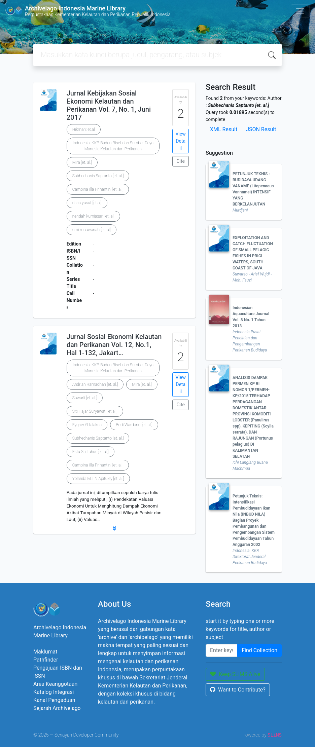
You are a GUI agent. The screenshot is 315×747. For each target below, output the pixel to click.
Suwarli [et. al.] (84, 398)
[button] (114, 528)
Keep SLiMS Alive (235, 674)
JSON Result (261, 129)
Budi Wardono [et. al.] (134, 424)
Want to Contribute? (238, 689)
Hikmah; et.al (83, 129)
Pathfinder (45, 660)
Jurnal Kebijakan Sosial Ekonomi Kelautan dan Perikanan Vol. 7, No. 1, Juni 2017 (109, 105)
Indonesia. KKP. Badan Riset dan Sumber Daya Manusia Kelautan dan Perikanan (113, 146)
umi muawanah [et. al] (91, 229)
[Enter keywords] (222, 650)
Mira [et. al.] (82, 162)
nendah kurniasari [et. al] (93, 216)
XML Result (223, 129)
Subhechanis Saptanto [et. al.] (98, 176)
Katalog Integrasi (53, 692)
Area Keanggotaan (55, 684)
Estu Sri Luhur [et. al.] (90, 451)
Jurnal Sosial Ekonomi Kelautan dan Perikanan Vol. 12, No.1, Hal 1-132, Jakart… (114, 345)
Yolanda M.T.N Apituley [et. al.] (98, 478)
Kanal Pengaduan (54, 700)
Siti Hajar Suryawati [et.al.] (94, 411)
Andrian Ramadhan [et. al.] (95, 384)
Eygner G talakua (87, 424)
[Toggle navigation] (300, 11)
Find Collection (259, 650)
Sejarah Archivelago (57, 708)
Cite (180, 161)
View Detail (181, 141)
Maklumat (45, 651)
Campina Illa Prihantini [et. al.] (98, 189)
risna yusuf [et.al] (87, 202)
